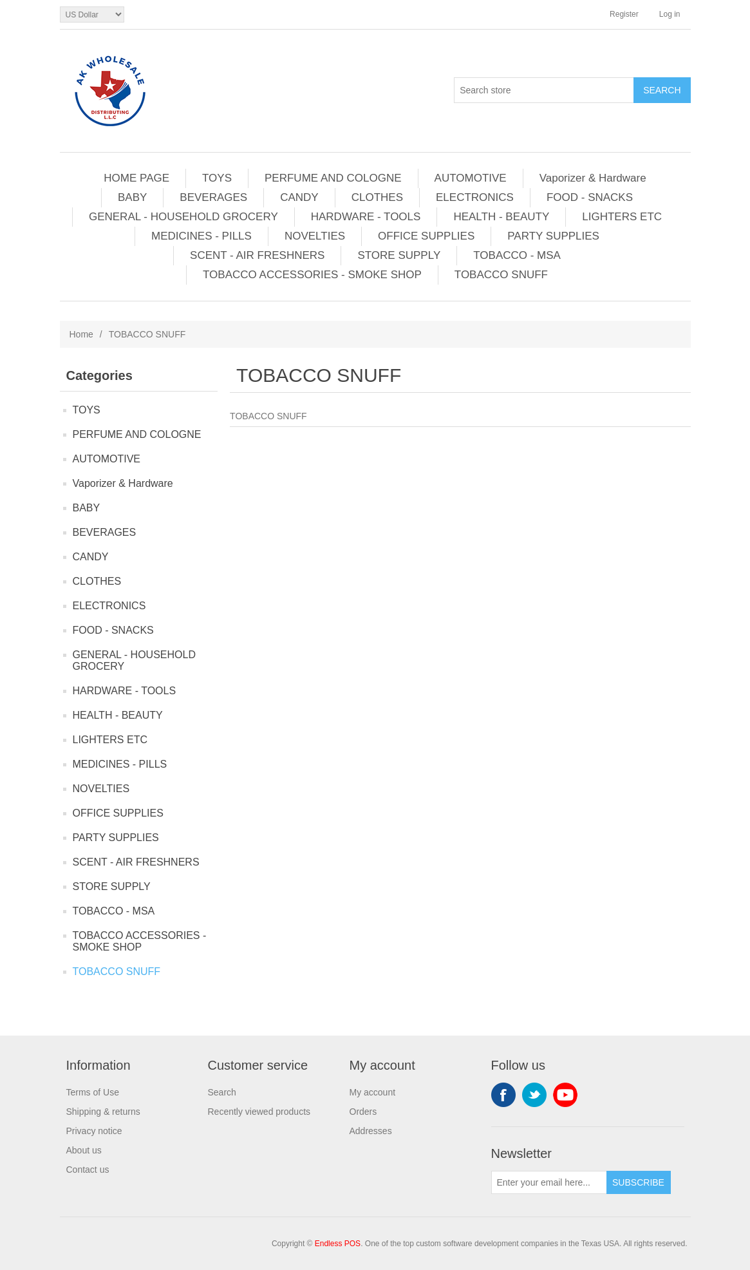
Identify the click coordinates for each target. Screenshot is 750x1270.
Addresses (371, 1131)
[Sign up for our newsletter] (549, 1182)
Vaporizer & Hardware (592, 178)
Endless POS (338, 1243)
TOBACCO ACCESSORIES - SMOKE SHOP (312, 275)
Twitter (534, 1095)
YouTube (565, 1095)
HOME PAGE (136, 178)
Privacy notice (94, 1131)
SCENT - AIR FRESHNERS (257, 255)
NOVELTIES (315, 236)
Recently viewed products (259, 1111)
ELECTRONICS (475, 197)
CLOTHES (377, 197)
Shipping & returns (103, 1111)
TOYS (217, 178)
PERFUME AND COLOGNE (333, 178)
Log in (669, 14)
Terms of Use (92, 1092)
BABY (132, 197)
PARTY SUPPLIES (553, 236)
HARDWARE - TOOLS (366, 217)
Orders (363, 1111)
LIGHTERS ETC (622, 217)
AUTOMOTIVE (471, 178)
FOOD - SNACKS (590, 197)
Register (624, 14)
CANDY (299, 197)
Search (222, 1092)
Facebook (503, 1095)
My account (373, 1092)
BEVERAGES (213, 197)
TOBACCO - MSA (517, 255)
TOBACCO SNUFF (501, 275)
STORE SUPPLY (398, 255)
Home (81, 334)
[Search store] (544, 90)
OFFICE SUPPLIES (426, 236)
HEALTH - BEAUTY (501, 217)
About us (84, 1150)
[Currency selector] (92, 14)
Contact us (87, 1169)
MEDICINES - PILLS (201, 236)
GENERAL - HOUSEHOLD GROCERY (183, 217)
